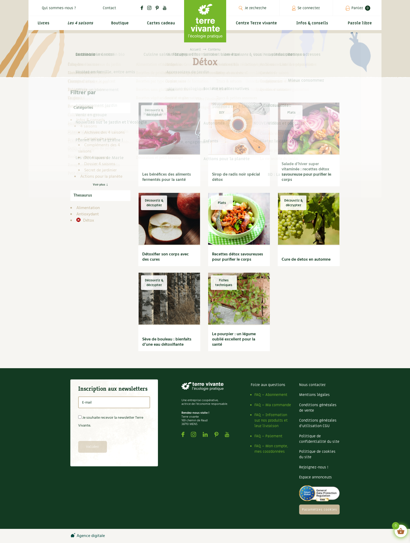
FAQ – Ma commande (272, 404)
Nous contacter (312, 384)
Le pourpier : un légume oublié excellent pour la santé (234, 339)
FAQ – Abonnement (270, 394)
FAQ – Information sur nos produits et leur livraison (271, 420)
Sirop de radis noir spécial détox (236, 177)
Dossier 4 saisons (99, 164)
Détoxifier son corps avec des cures (165, 257)
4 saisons (88, 126)
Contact (109, 7)
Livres (43, 25)
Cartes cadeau (160, 25)
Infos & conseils (314, 25)
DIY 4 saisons (96, 157)
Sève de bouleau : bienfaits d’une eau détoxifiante (166, 342)
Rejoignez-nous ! (313, 467)
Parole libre (360, 25)
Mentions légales (314, 394)
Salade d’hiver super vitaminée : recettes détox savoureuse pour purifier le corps (306, 172)
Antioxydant (87, 214)
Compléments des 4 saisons (99, 148)
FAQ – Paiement (268, 436)
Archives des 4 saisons (104, 132)
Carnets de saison (100, 139)
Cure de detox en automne (306, 259)
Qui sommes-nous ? (59, 7)
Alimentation (88, 208)
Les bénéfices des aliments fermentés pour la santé (166, 177)
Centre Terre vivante (257, 25)
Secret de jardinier (100, 170)
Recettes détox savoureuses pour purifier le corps (237, 257)
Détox (88, 220)
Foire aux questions (268, 384)
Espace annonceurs (315, 477)
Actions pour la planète (101, 176)
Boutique (119, 25)
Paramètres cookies (319, 509)
